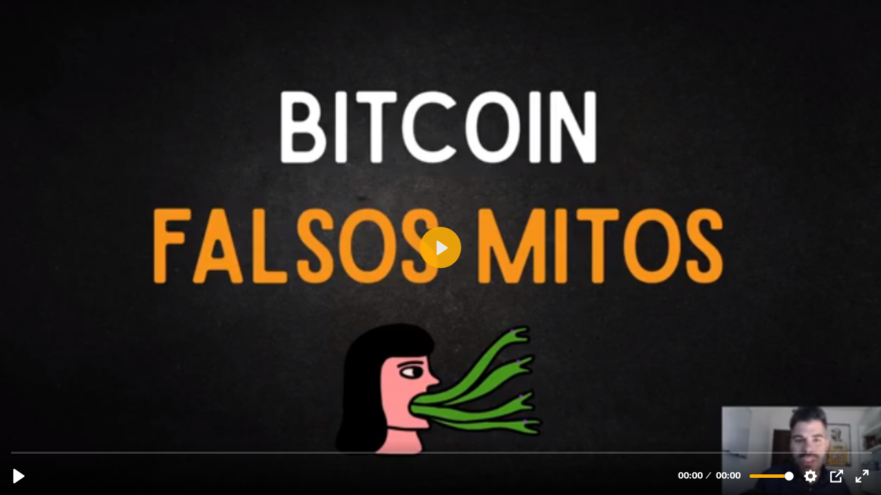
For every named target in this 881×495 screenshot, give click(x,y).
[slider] (441, 452)
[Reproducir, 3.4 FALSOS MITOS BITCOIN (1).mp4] (19, 476)
